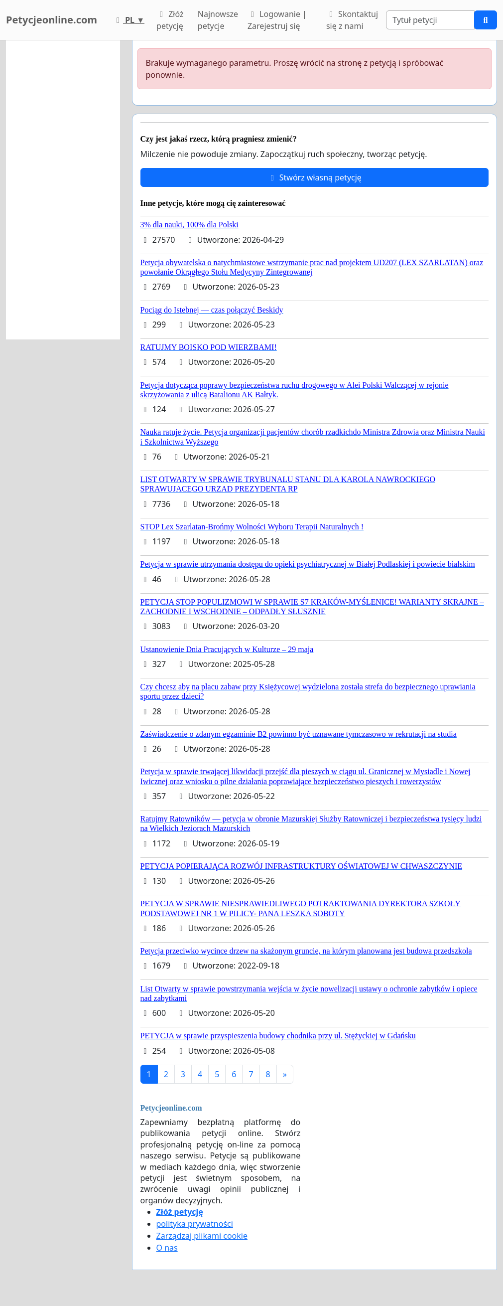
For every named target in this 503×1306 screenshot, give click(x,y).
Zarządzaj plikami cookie (202, 1235)
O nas (167, 1247)
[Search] (430, 19)
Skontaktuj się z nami (352, 19)
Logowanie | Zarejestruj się (277, 19)
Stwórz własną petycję (314, 177)
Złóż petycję (169, 19)
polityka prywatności (194, 1223)
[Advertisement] (63, 189)
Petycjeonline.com (51, 19)
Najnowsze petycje (218, 19)
